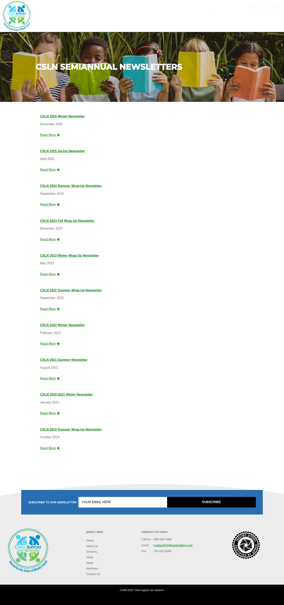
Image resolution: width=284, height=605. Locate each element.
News (188, 24)
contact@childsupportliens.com (87, 8)
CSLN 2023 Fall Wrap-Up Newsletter (67, 221)
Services (123, 24)
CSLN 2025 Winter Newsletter (62, 116)
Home (53, 24)
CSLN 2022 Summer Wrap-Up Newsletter (71, 290)
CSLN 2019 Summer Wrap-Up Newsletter (71, 429)
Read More (50, 135)
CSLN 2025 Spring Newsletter (62, 151)
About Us (87, 24)
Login (255, 13)
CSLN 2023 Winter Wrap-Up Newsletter (69, 255)
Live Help (264, 6)
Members (222, 24)
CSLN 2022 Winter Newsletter (62, 325)
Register (273, 13)
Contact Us (260, 24)
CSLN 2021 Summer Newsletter (63, 360)
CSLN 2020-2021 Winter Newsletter (66, 394)
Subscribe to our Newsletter (52, 502)
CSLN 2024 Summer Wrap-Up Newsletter (71, 186)
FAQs (157, 24)
